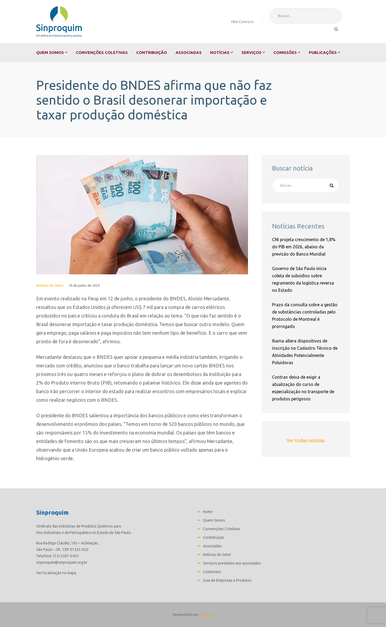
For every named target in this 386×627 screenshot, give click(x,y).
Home (208, 512)
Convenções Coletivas (102, 52)
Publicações (323, 52)
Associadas (189, 52)
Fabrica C (206, 614)
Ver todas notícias (306, 440)
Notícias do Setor (50, 285)
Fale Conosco (242, 22)
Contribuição (151, 52)
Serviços (251, 52)
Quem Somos (50, 52)
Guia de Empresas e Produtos (227, 580)
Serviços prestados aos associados (232, 563)
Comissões (285, 52)
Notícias (219, 52)
